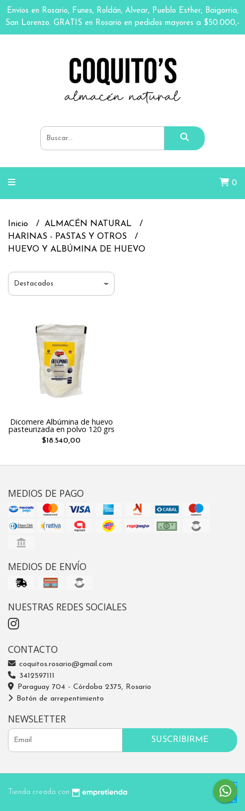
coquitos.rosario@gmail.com (60, 664)
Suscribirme (179, 740)
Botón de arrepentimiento (56, 699)
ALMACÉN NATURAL (89, 224)
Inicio (19, 224)
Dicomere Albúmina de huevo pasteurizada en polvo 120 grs (61, 425)
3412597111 (31, 676)
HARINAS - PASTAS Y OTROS (68, 236)
